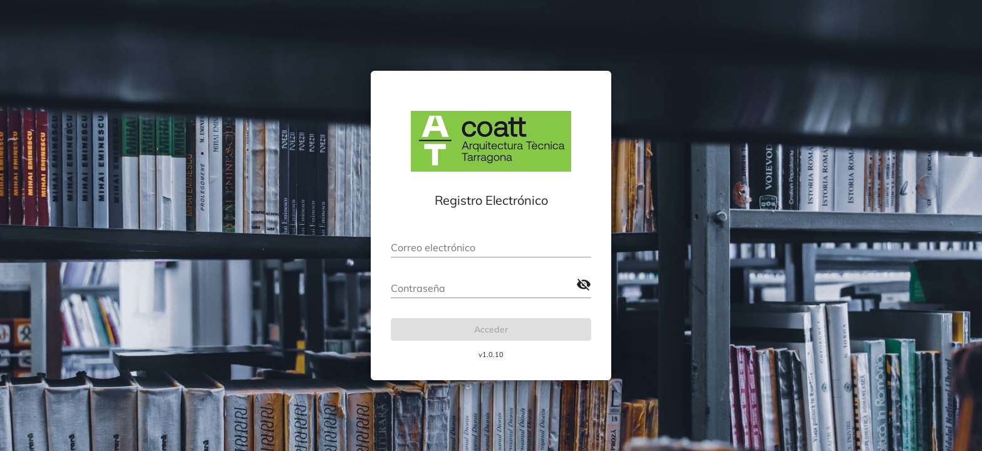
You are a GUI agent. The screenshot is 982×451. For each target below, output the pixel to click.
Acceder (491, 329)
